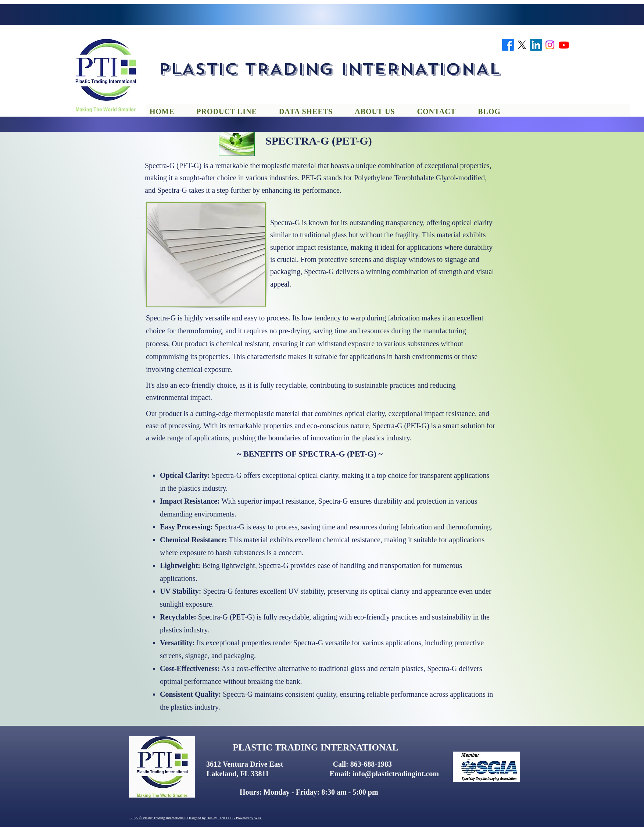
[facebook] (508, 45)
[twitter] (522, 45)
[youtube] (564, 45)
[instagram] (550, 45)
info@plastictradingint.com (396, 774)
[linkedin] (536, 45)
